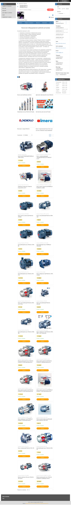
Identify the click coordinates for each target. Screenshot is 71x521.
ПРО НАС (4, 8)
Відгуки (63, 22)
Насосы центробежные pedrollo (24, 94)
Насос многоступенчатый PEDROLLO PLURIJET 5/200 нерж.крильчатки (45, 390)
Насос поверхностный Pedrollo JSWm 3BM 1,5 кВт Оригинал (45, 332)
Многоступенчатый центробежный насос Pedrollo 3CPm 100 (44, 419)
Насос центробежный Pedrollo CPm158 (43, 303)
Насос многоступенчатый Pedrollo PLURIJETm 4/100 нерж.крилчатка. (25, 390)
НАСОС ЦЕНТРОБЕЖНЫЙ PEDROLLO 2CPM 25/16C (26, 157)
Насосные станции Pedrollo (23, 128)
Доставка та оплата (54, 22)
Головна (20, 22)
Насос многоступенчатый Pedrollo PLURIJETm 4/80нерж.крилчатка (44, 361)
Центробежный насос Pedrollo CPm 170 (26, 274)
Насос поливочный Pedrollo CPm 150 (26, 448)
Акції (68, 22)
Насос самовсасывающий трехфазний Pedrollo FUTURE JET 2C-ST (44, 157)
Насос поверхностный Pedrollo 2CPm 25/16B (45, 274)
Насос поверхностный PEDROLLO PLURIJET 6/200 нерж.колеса (25, 419)
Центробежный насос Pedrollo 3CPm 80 (26, 245)
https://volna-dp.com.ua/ (61, 43)
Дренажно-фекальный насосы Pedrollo (44, 94)
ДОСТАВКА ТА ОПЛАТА (7, 12)
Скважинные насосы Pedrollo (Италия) (25, 111)
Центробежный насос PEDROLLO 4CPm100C (44, 245)
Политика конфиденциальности (42, 503)
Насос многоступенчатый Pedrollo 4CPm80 (25, 216)
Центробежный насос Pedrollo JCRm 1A (45, 448)
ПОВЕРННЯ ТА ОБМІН (6, 17)
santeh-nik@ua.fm (59, 52)
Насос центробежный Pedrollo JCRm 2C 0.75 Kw (26, 303)
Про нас (38, 22)
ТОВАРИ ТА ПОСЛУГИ (6, 6)
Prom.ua (41, 502)
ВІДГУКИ (4, 10)
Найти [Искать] (50, 9)
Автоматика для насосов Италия (43, 111)
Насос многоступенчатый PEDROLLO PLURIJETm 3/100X (45, 187)
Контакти (45, 22)
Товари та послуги (29, 22)
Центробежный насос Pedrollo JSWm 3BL (26, 332)
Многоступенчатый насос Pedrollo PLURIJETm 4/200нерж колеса (44, 477)
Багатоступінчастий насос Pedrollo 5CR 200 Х (26, 477)
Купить (24, 165)
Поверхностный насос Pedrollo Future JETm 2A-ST (25, 187)
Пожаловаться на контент (30, 503)
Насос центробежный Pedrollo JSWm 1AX (45, 216)
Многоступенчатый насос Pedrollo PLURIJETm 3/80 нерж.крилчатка (25, 361)
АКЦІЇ (3, 15)
